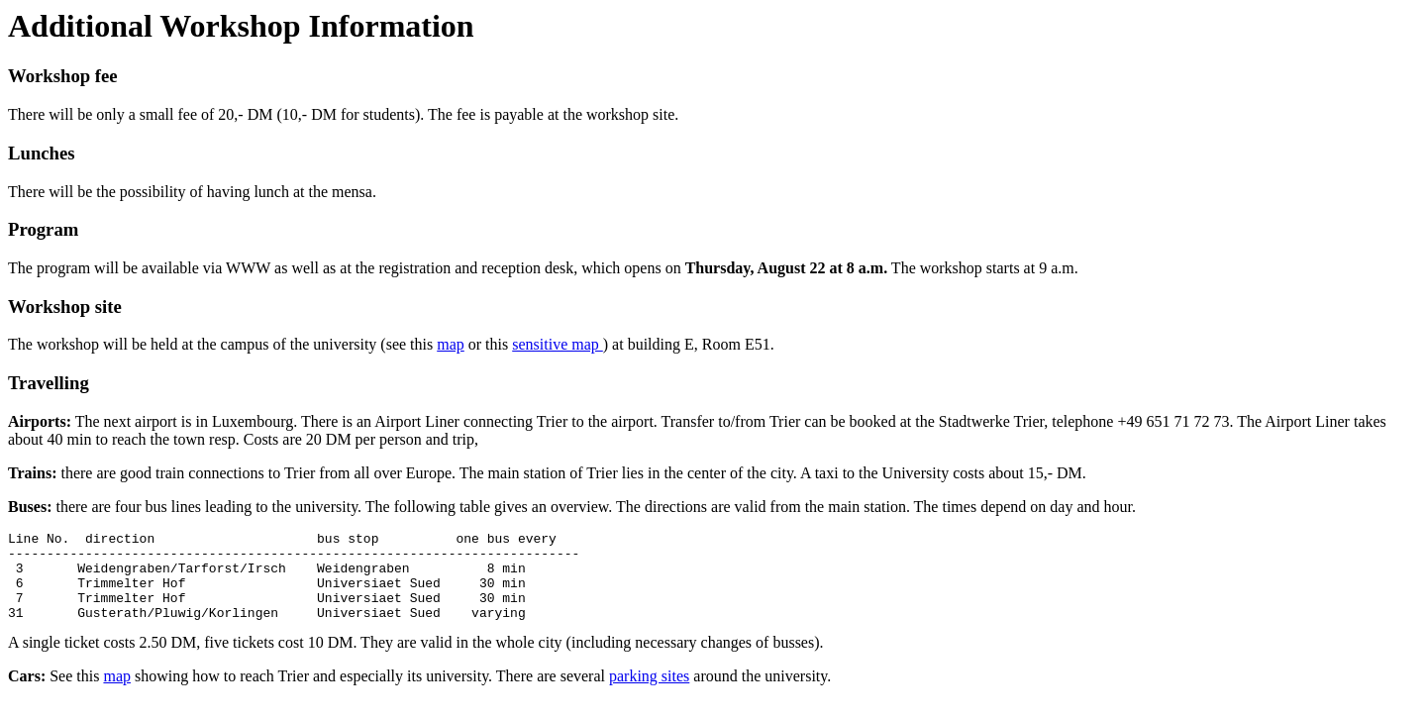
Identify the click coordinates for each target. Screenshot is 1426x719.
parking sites (649, 693)
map (450, 344)
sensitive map (557, 344)
